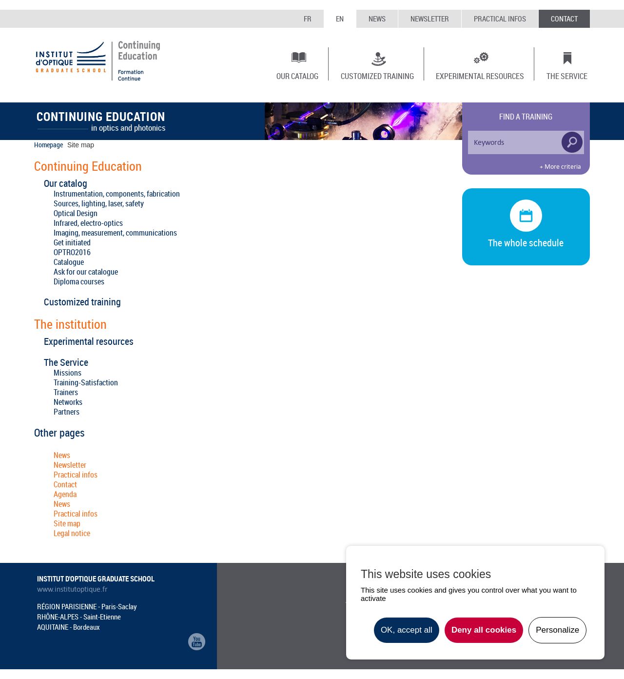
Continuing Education (88, 166)
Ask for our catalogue (86, 271)
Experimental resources (480, 75)
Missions (67, 372)
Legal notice (72, 533)
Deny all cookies (483, 630)
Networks (68, 402)
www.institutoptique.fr (72, 589)
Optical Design (76, 213)
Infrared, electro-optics (88, 223)
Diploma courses (79, 281)
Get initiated (72, 242)
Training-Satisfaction (86, 382)
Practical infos (500, 18)
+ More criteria (560, 167)
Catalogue (69, 262)
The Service (566, 75)
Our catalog (297, 75)
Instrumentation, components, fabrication (117, 193)
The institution (70, 324)
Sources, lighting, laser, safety (99, 203)
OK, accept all (406, 630)
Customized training (377, 75)
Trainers (66, 392)
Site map (67, 523)
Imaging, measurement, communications (115, 232)
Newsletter (429, 18)
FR (308, 18)
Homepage (48, 144)
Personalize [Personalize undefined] (557, 630)
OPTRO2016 (72, 252)
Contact (564, 18)
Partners (66, 411)
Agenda (65, 494)
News (377, 18)
